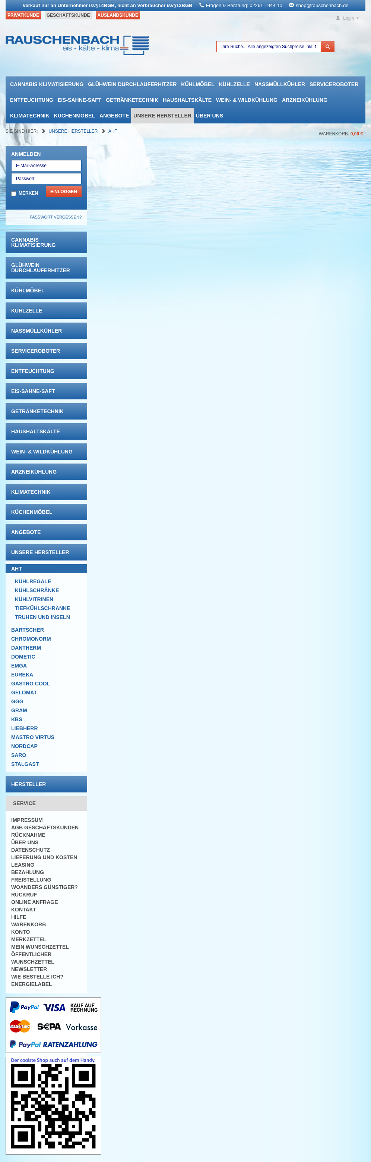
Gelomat (24, 692)
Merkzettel (28, 939)
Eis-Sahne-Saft (79, 100)
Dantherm (26, 648)
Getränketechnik (132, 100)
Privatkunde (23, 15)
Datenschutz (30, 850)
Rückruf (24, 895)
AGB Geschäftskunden (45, 827)
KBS (16, 719)
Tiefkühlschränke (42, 608)
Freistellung (31, 880)
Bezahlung (27, 872)
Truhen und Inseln (42, 617)
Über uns (209, 116)
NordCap (24, 746)
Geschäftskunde (68, 15)
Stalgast (25, 764)
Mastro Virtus (32, 737)
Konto (20, 932)
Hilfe (18, 917)
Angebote (114, 116)
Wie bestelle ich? (37, 977)
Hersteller (28, 784)
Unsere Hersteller (162, 116)
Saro (18, 755)
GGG (17, 701)
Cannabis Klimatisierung (46, 84)
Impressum (27, 820)
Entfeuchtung (31, 100)
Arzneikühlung (304, 100)
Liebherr (24, 728)
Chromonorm (31, 639)
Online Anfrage (34, 902)
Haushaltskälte (187, 100)
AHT (112, 131)
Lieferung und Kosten (44, 857)
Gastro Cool (30, 684)
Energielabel (31, 984)
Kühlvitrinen (34, 599)
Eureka (22, 675)
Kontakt (23, 910)
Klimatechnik (30, 116)
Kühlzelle (234, 84)
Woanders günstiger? (44, 887)
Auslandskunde (118, 15)
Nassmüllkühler (279, 84)
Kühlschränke (37, 590)
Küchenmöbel (74, 116)
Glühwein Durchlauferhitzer (132, 84)
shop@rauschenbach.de (322, 5)
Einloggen (63, 191)
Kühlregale (33, 581)
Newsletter (29, 969)
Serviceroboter (334, 84)
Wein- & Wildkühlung (247, 100)
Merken (28, 193)
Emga (19, 666)
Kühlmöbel (197, 84)
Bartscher (27, 630)
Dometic (23, 657)
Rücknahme (28, 835)
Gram (19, 710)
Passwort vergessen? (56, 217)
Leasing (22, 865)
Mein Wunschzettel (40, 947)
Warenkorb (28, 924)
